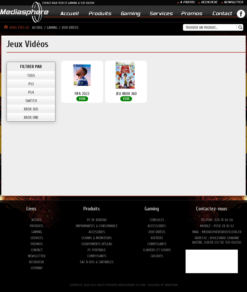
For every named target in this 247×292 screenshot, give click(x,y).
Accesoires (97, 232)
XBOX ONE (31, 117)
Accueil (69, 14)
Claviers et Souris (157, 250)
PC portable (97, 250)
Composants (96, 256)
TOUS (31, 76)
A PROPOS (187, 2)
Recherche (36, 262)
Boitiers (157, 238)
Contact (222, 14)
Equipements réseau (97, 244)
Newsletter (36, 256)
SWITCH (31, 101)
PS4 (31, 92)
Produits (100, 14)
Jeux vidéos (156, 232)
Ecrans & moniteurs (97, 238)
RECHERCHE (209, 2)
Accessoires (157, 226)
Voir (82, 99)
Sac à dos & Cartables (97, 262)
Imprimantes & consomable (97, 226)
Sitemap (37, 268)
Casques (157, 256)
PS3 (31, 84)
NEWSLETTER (233, 2)
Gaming (130, 14)
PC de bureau (97, 220)
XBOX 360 (31, 109)
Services (161, 14)
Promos (191, 14)
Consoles (157, 220)
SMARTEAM (171, 285)
